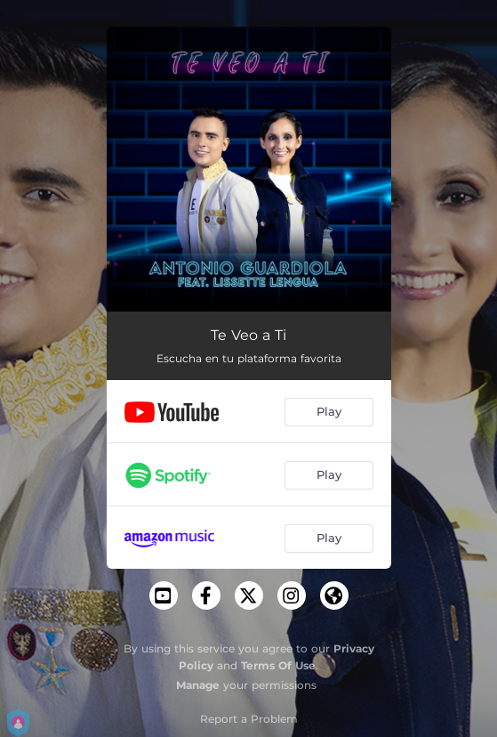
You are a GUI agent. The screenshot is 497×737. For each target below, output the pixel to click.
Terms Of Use (278, 665)
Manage (198, 685)
